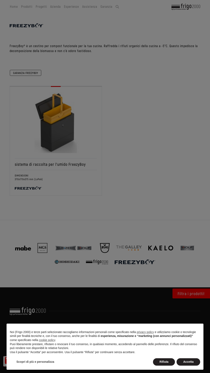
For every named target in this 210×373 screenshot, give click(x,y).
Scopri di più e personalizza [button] (35, 361)
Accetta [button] (188, 361)
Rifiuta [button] (164, 361)
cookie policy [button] (47, 340)
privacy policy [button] (145, 332)
